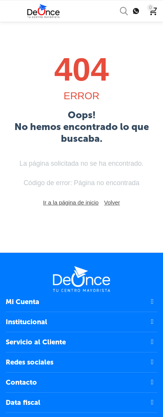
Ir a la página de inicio (71, 202)
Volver (112, 202)
